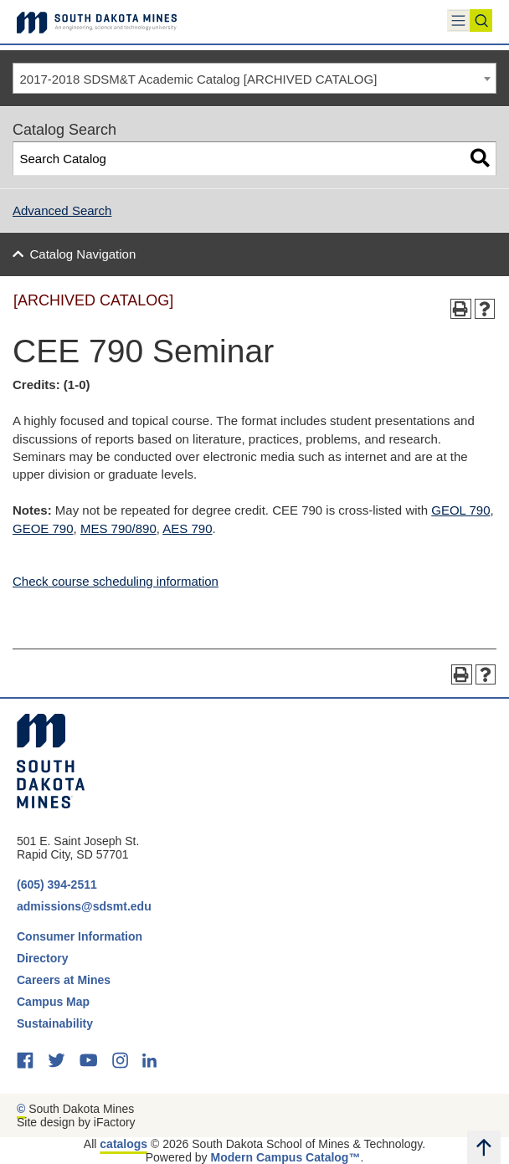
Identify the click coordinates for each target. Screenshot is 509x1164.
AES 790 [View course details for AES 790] (187, 528)
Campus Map (53, 1001)
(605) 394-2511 (57, 884)
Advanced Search (62, 210)
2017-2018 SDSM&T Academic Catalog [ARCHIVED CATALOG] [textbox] (199, 79)
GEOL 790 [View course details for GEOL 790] (460, 510)
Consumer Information (79, 936)
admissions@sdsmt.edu (84, 906)
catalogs (123, 1144)
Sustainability (56, 1023)
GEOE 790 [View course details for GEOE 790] (43, 528)
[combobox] (254, 79)
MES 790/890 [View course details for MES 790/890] (118, 528)
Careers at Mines (64, 980)
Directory (42, 958)
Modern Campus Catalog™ (286, 1157)
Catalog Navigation (83, 254)
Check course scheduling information (116, 581)
